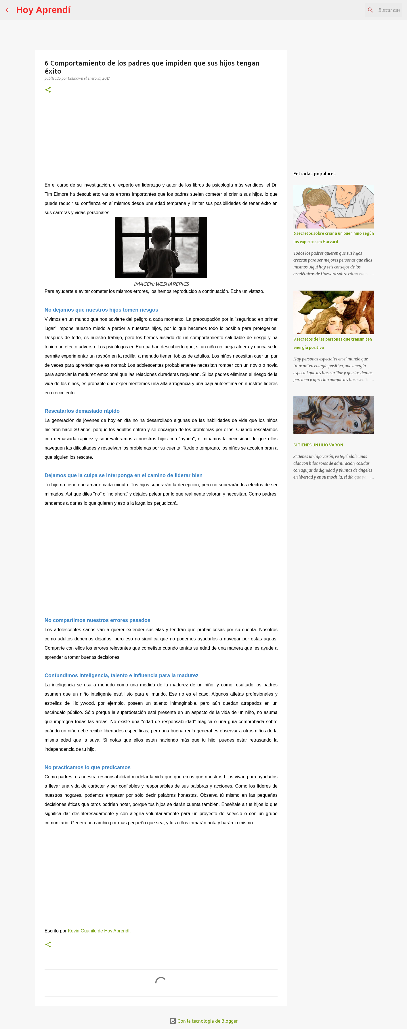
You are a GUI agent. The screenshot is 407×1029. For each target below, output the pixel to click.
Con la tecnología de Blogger (203, 1021)
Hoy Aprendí (43, 10)
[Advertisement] (161, 141)
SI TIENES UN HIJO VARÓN (318, 445)
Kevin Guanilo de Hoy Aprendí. (99, 930)
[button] (48, 90)
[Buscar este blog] (372, 10)
